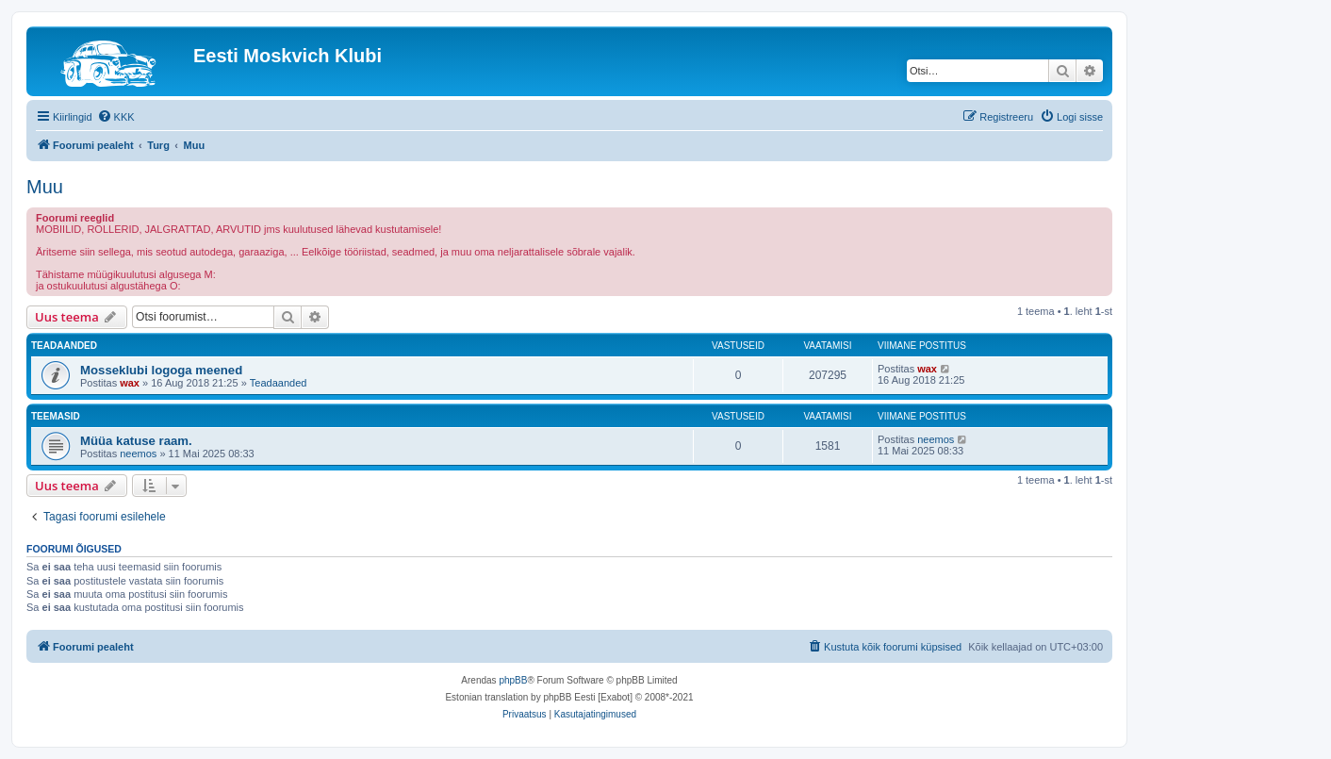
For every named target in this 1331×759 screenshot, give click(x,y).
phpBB (513, 680)
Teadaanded (278, 382)
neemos (138, 453)
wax (130, 382)
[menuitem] (116, 117)
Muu (44, 186)
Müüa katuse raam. (136, 441)
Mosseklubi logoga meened (161, 370)
